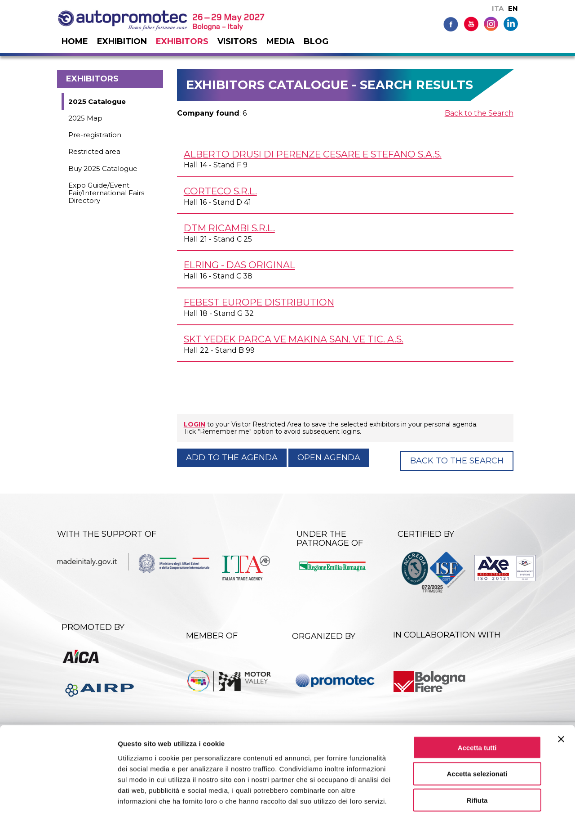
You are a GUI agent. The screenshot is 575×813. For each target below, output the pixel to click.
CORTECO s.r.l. (220, 191)
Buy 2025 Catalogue (102, 168)
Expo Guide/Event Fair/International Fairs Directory (106, 193)
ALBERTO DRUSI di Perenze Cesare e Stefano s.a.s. (313, 154)
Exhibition (122, 41)
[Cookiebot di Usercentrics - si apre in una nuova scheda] (58, 795)
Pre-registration (94, 134)
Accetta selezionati (477, 729)
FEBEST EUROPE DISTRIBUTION (259, 302)
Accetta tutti (477, 702)
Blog (316, 41)
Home (75, 41)
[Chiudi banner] (561, 694)
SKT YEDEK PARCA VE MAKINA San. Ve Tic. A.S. (293, 339)
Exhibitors (182, 41)
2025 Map (85, 118)
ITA (498, 8)
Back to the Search (479, 113)
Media (280, 41)
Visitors (237, 41)
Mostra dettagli (472, 795)
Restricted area (94, 151)
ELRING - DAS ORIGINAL (239, 264)
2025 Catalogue (97, 101)
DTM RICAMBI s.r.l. (229, 228)
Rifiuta (477, 755)
